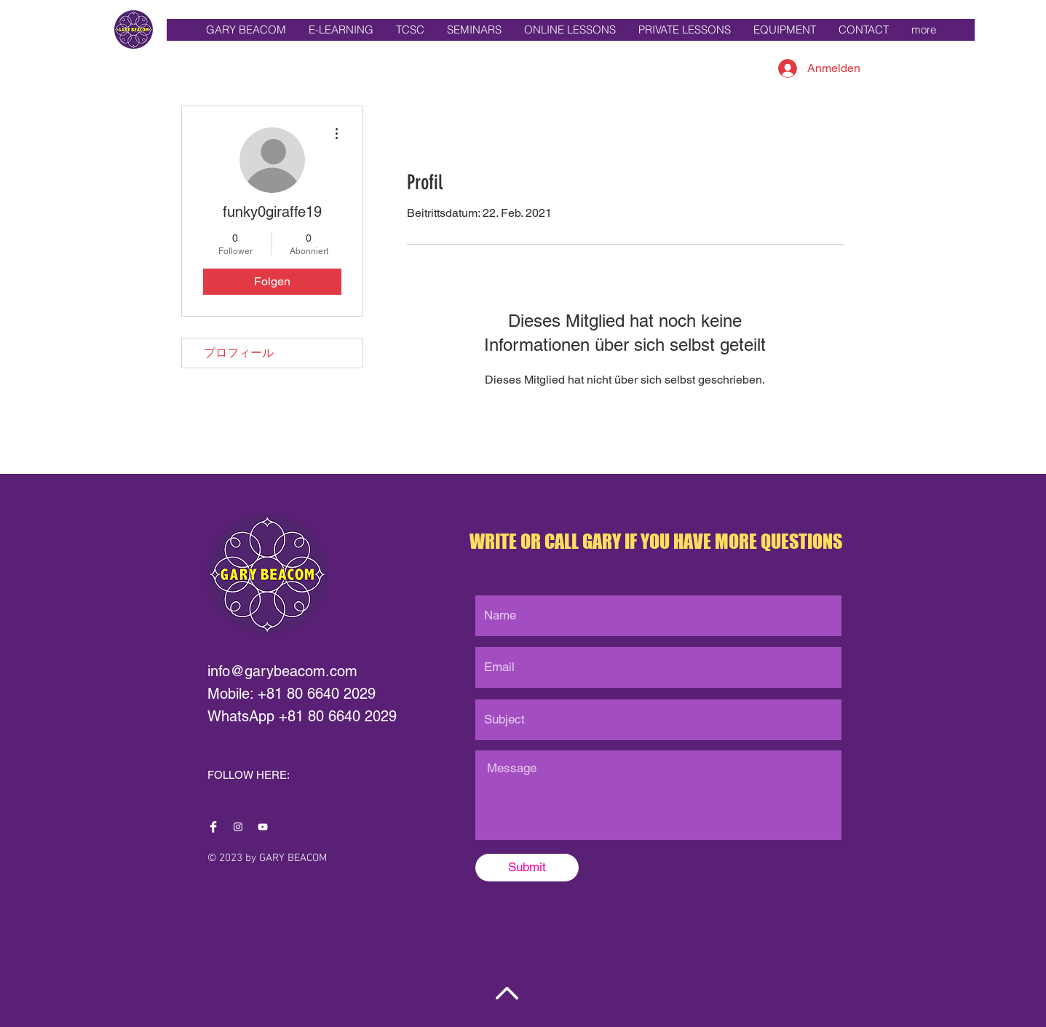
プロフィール (239, 353)
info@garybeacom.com (282, 671)
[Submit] (527, 867)
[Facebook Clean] (213, 827)
